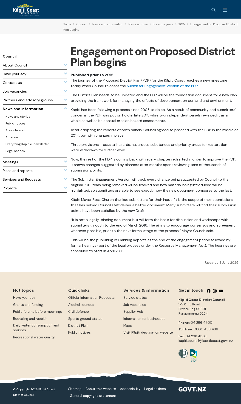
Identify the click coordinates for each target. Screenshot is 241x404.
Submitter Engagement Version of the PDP (162, 85)
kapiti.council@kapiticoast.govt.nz (206, 340)
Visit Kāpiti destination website (148, 332)
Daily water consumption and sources (36, 327)
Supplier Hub (133, 311)
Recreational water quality (34, 337)
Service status (135, 297)
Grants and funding (28, 304)
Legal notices (155, 389)
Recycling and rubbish (30, 318)
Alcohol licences (81, 304)
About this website (100, 389)
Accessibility (130, 389)
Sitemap (75, 389)
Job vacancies (134, 304)
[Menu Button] (225, 10)
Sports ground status (85, 318)
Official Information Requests (91, 297)
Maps (127, 325)
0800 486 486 (206, 329)
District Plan (78, 325)
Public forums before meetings (37, 311)
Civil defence (78, 311)
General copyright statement (93, 395)
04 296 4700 (201, 322)
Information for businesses (144, 318)
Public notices (79, 332)
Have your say (24, 297)
